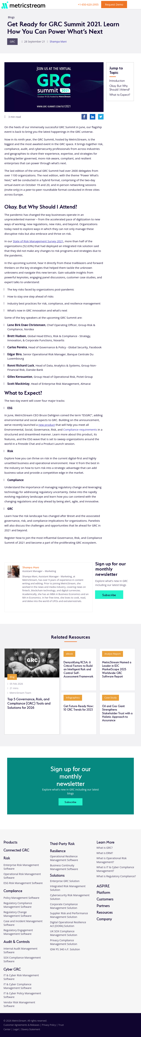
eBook (69, 653)
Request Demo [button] (114, 4)
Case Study (110, 697)
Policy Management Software (21, 897)
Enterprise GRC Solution (64, 881)
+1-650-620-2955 (88, 4)
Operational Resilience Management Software (64, 858)
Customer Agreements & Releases (21, 1025)
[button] (134, 993)
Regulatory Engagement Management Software (18, 932)
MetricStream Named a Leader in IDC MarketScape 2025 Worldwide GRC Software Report (116, 669)
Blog (12, 677)
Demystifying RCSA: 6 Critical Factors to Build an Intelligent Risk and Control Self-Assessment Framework (78, 669)
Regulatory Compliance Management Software (17, 905)
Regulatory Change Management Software (17, 914)
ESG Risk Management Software (23, 883)
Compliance (12, 890)
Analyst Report (112, 653)
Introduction (117, 80)
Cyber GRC (12, 968)
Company (104, 918)
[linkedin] (22, 607)
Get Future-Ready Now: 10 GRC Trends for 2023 (79, 707)
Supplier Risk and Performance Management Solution (69, 915)
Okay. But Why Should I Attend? (119, 87)
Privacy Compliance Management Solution (63, 942)
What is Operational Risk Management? (112, 860)
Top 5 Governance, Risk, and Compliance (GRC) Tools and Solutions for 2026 (28, 703)
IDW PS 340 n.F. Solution (65, 949)
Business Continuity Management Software (64, 867)
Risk (6, 857)
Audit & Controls (16, 941)
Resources (105, 911)
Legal (16, 1029)
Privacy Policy (49, 1025)
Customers (105, 898)
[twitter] (127, 1027)
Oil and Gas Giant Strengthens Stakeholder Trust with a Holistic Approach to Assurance (117, 713)
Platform (103, 892)
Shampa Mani (58, 41)
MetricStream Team (20, 692)
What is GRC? (105, 847)
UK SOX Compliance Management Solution (63, 933)
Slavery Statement (30, 1029)
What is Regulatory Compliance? (116, 876)
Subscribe (109, 594)
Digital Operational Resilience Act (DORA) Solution (68, 924)
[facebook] (120, 1027)
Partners (103, 905)
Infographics (73, 697)
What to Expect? (119, 94)
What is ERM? (105, 853)
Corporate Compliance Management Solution (64, 906)
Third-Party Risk (62, 843)
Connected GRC (16, 849)
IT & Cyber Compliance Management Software (17, 986)
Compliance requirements (80, 429)
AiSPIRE (103, 885)
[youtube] (133, 1027)
